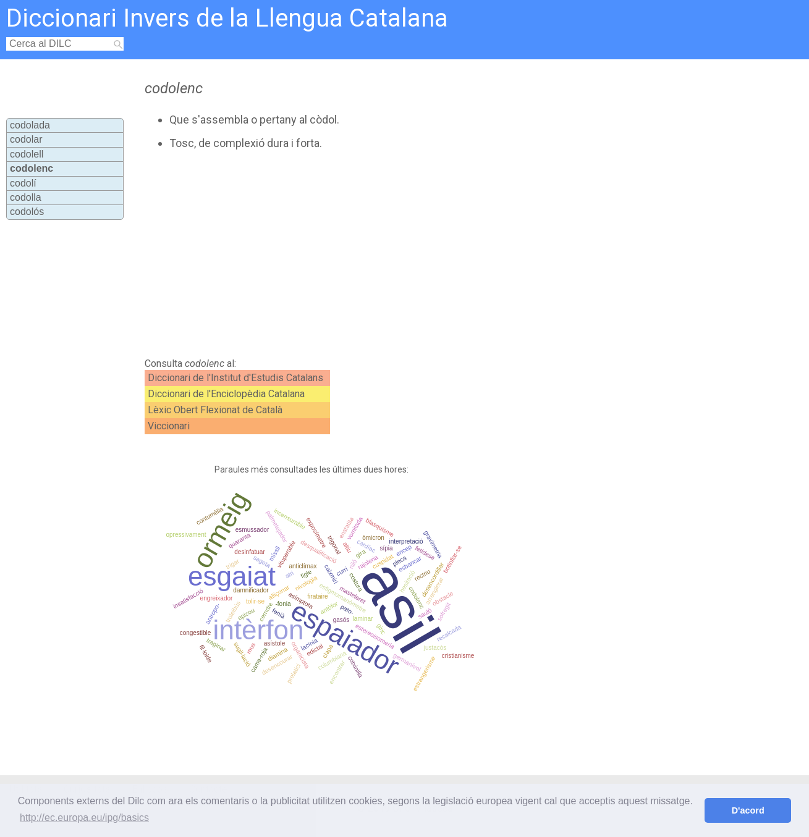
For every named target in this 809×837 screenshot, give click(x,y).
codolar (26, 139)
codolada (30, 125)
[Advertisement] (371, 253)
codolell (26, 154)
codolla (25, 197)
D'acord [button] (748, 810)
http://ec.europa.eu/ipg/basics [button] (84, 817)
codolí (23, 183)
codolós (27, 211)
